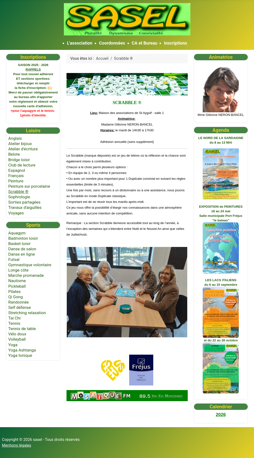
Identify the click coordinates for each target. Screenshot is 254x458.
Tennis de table (22, 328)
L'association (79, 43)
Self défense (19, 307)
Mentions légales (16, 445)
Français (16, 175)
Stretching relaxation (27, 312)
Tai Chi (14, 318)
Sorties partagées (24, 202)
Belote (14, 154)
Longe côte (18, 270)
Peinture (15, 181)
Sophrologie (19, 196)
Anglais (15, 138)
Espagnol (16, 170)
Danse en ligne (21, 254)
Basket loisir (19, 243)
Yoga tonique (20, 355)
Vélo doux (17, 334)
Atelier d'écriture (23, 148)
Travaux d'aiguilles (24, 207)
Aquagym (17, 233)
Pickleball (17, 286)
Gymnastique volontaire (29, 264)
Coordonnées (112, 43)
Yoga (12, 344)
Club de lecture (21, 165)
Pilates (14, 291)
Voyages (16, 213)
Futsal (13, 259)
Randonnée (18, 302)
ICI (50, 88)
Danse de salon (22, 248)
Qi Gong (15, 296)
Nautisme (17, 280)
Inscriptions (175, 43)
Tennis (14, 323)
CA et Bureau (144, 43)
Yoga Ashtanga (22, 350)
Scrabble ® (18, 191)
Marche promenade (26, 275)
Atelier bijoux (20, 143)
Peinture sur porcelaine (29, 186)
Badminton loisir (23, 238)
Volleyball (17, 339)
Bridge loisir (19, 159)
